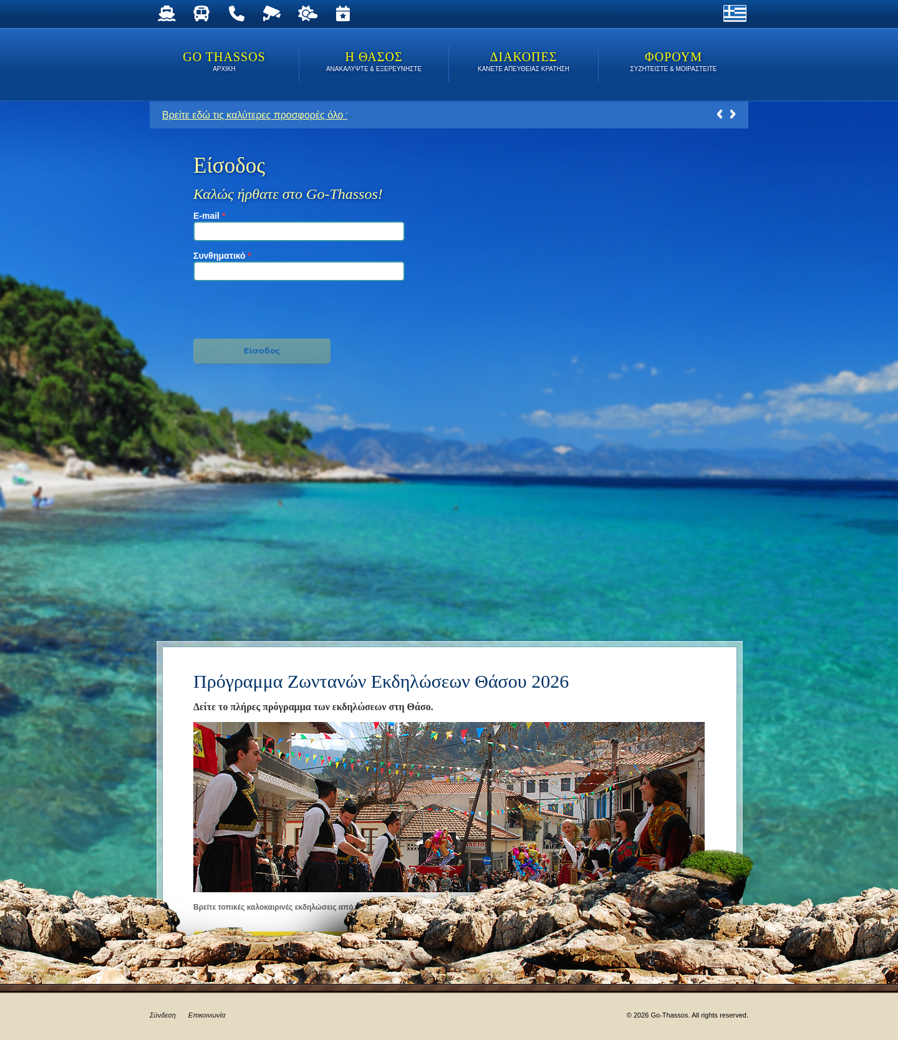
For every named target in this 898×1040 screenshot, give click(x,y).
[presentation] (262, 307)
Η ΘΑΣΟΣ (373, 62)
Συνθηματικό (222, 256)
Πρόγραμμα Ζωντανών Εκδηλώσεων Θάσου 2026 (381, 681)
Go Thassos (224, 62)
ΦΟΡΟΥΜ (673, 62)
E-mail (209, 216)
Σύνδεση (163, 1015)
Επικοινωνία (206, 1015)
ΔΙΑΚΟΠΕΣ (523, 62)
